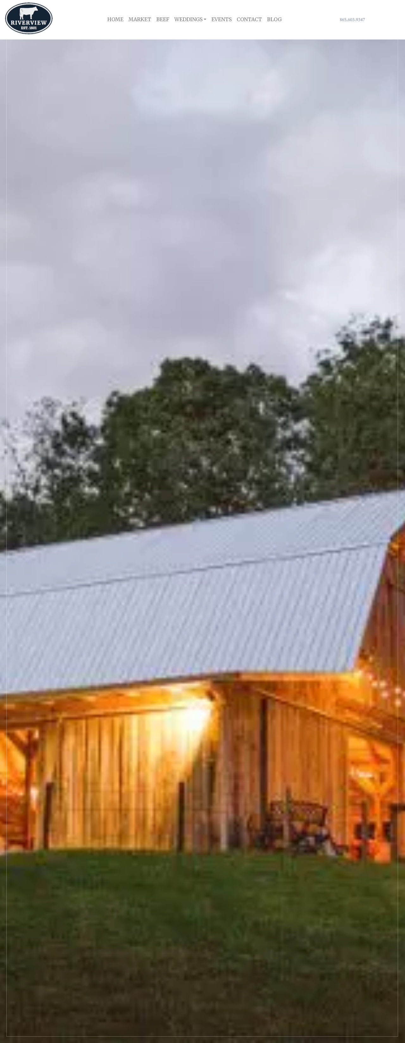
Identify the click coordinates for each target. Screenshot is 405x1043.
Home (115, 19)
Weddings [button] (188, 19)
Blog (274, 19)
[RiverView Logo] (29, 20)
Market (139, 19)
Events (221, 19)
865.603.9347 (352, 20)
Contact (249, 19)
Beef (162, 19)
